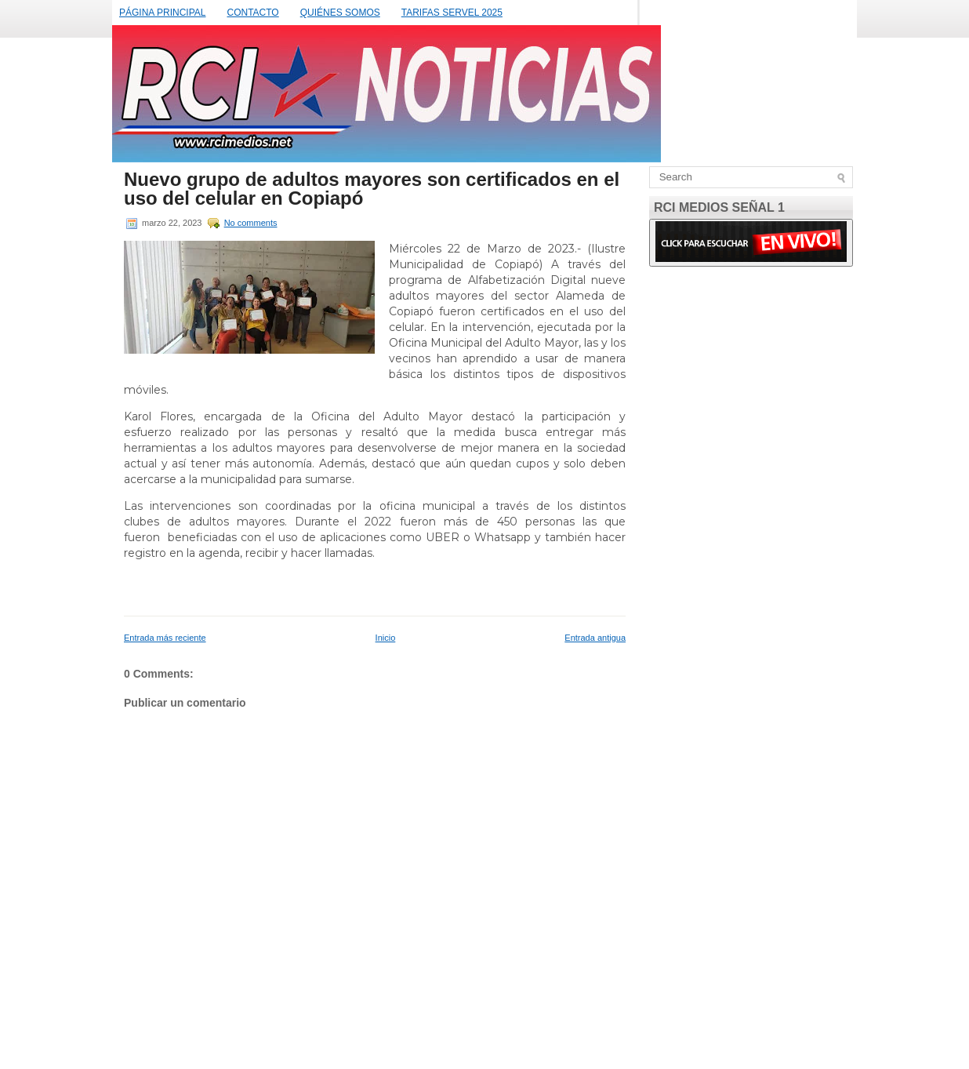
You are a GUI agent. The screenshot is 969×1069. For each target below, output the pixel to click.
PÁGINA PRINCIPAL (162, 12)
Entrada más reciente (165, 637)
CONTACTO (252, 12)
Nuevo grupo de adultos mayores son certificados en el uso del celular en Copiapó (371, 189)
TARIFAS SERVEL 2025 (452, 12)
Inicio (386, 637)
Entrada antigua (595, 637)
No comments (251, 222)
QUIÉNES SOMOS (340, 12)
